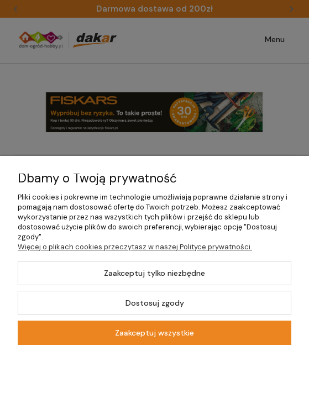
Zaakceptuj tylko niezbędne (154, 273)
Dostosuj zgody (154, 303)
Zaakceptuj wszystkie (154, 333)
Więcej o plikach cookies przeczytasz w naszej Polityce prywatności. (135, 247)
